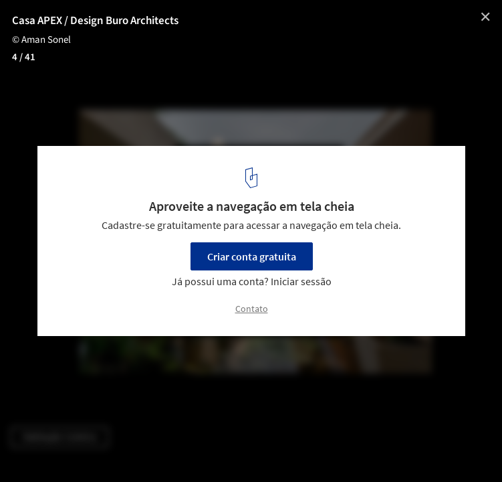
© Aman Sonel (41, 40)
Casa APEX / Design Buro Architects (95, 21)
